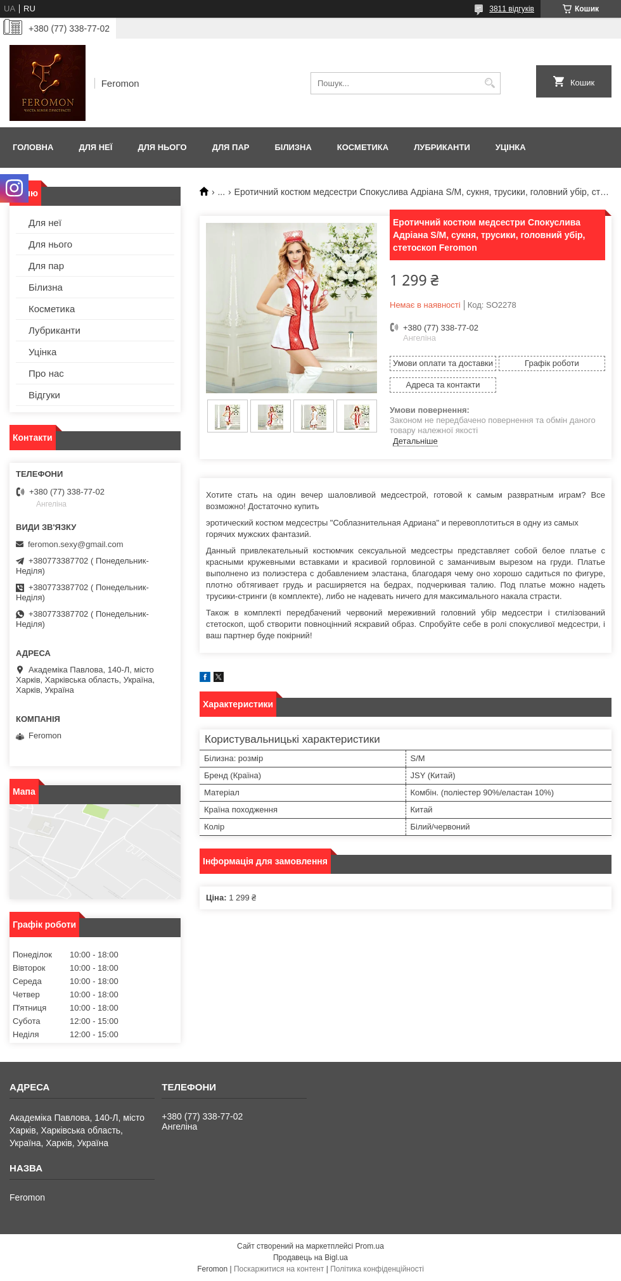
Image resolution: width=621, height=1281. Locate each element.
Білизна (292, 147)
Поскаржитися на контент (279, 1269)
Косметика (362, 147)
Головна (33, 147)
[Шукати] (489, 83)
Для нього (162, 147)
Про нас (46, 373)
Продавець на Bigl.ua (310, 1257)
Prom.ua (369, 1246)
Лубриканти (442, 147)
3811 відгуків (511, 8)
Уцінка (511, 147)
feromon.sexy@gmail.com (75, 544)
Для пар (231, 147)
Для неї (95, 147)
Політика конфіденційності (377, 1269)
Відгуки (44, 394)
